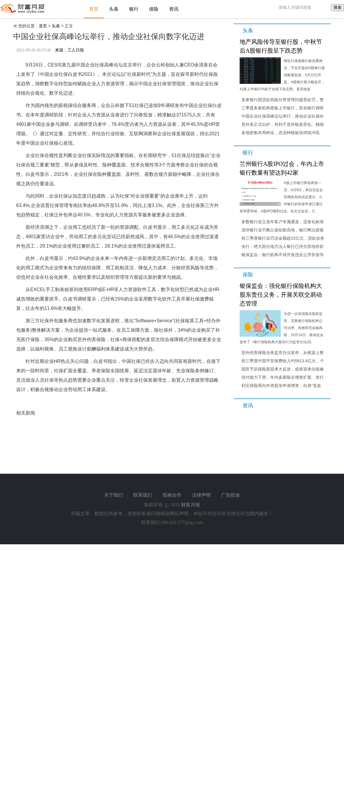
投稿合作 (172, 495)
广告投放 (230, 495)
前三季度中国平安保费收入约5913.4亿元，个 (282, 360)
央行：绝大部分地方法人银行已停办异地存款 (282, 246)
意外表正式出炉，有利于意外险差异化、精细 (282, 124)
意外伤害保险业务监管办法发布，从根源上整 (282, 352)
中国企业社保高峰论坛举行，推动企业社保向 (282, 116)
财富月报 (190, 504)
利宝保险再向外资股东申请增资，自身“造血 (281, 385)
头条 (113, 8)
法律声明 (201, 495)
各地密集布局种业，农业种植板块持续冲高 (280, 132)
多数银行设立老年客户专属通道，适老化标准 (282, 221)
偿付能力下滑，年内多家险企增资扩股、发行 (282, 377)
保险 (153, 8)
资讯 (173, 8)
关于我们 (113, 495)
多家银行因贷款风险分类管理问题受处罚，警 (282, 99)
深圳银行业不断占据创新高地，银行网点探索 (282, 230)
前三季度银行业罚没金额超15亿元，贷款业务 (282, 238)
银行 (133, 8)
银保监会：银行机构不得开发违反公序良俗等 (282, 254)
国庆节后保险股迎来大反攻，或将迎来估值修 (282, 369)
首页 (93, 8)
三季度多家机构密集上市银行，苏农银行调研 (282, 108)
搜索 (337, 7)
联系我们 (142, 495)
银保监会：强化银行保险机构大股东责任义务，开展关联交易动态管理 (281, 295)
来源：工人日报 (69, 50)
